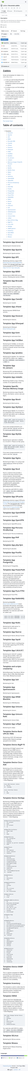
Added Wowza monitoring (16, 43)
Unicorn (10, 214)
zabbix (5, 5)
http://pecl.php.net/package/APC (12, 262)
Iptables (10, 156)
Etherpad (10, 149)
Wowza (10, 237)
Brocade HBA (11, 141)
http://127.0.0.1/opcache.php (11, 507)
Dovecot (10, 147)
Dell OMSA (11, 232)
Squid (9, 203)
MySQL (10, 168)
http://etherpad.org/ (9, 329)
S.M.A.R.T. (10, 205)
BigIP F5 (10, 222)
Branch (14, 31)
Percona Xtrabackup (13, 182)
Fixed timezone (15, 59)
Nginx (9, 172)
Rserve (9, 201)
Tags (23, 31)
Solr (9, 207)
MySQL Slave (11, 170)
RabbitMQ (10, 197)
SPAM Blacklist (12, 212)
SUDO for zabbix (15, 48)
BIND (9, 139)
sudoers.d (5, 48)
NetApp (10, 226)
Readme (4, 25)
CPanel (10, 145)
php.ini (5, 59)
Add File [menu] (4, 36)
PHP (9, 185)
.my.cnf (5, 57)
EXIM (9, 151)
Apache (10, 135)
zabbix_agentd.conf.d (6, 54)
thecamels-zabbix (14, 5)
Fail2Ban (10, 154)
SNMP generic (12, 228)
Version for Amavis (15, 54)
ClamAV (10, 143)
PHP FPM (10, 187)
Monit (9, 166)
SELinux (10, 235)
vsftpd (9, 218)
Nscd (9, 174)
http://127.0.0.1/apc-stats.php (11, 268)
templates (5, 51)
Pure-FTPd (11, 195)
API (19, 1069)
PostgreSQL (11, 191)
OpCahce (10, 176)
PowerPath (11, 193)
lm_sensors (11, 158)
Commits (5, 31)
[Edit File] (25, 66)
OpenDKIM (11, 178)
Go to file (16, 34)
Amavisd (10, 133)
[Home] (3, 2)
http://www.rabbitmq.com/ (10, 604)
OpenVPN (10, 180)
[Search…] (26, 15)
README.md (6, 62)
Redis (9, 199)
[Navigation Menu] (25, 2)
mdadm (10, 160)
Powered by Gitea (7, 1066)
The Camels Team (8, 121)
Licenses (16, 1069)
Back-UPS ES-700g (13, 220)
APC (9, 137)
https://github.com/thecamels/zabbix (10, 22)
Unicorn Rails (11, 216)
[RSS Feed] (2, 8)
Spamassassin (12, 210)
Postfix (10, 189)
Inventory (10, 230)
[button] (11, 34)
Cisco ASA (10, 224)
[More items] (26, 11)
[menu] (10, 1069)
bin (4, 46)
